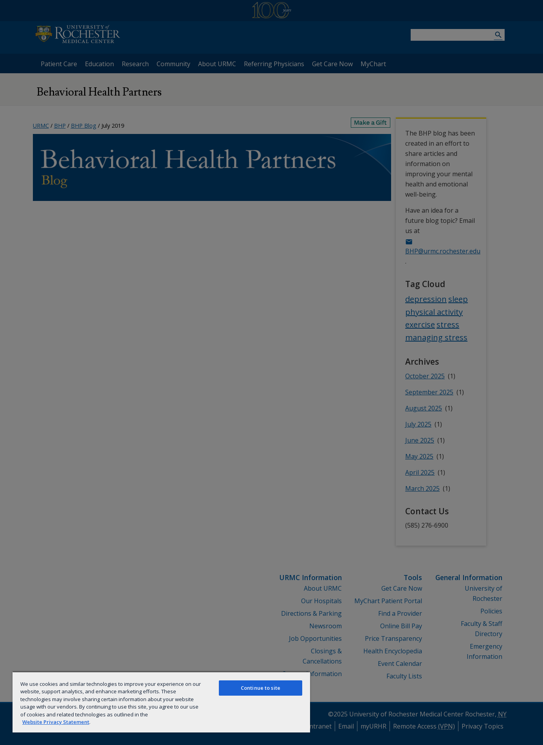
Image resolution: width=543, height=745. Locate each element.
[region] (161, 701)
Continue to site (260, 687)
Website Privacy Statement (55, 721)
